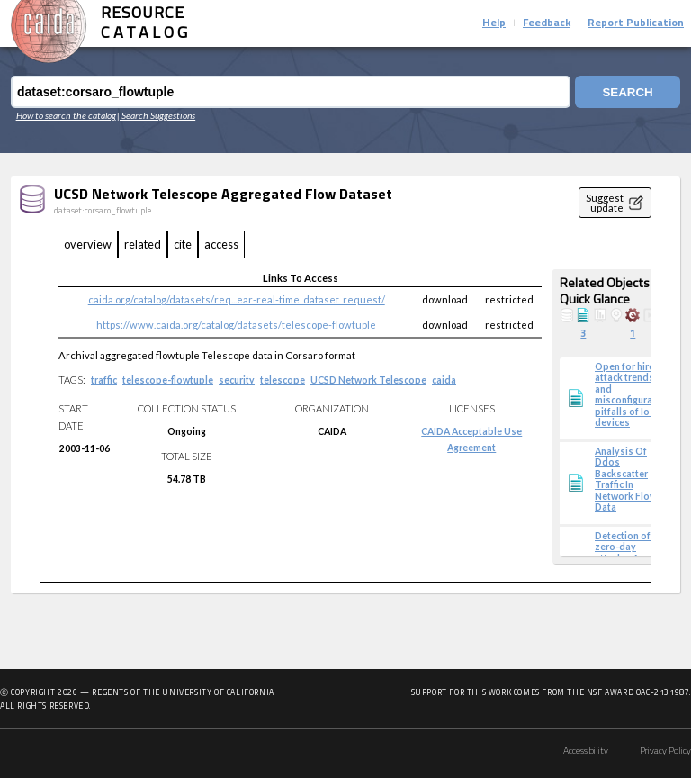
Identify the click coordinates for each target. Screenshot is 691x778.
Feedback (546, 23)
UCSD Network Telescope (368, 380)
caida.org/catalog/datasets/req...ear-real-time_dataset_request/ (236, 299)
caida (444, 380)
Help (494, 23)
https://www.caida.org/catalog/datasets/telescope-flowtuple (236, 324)
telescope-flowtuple (167, 380)
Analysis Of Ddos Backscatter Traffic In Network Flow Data (626, 479)
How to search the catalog (66, 115)
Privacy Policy (665, 751)
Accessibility (585, 751)
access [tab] (221, 244)
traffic (104, 380)
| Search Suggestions (156, 115)
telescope (282, 380)
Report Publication (636, 23)
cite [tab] (183, 244)
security (237, 380)
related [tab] (142, 244)
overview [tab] (88, 244)
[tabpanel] (345, 420)
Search (627, 92)
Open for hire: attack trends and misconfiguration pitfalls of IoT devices (632, 394)
